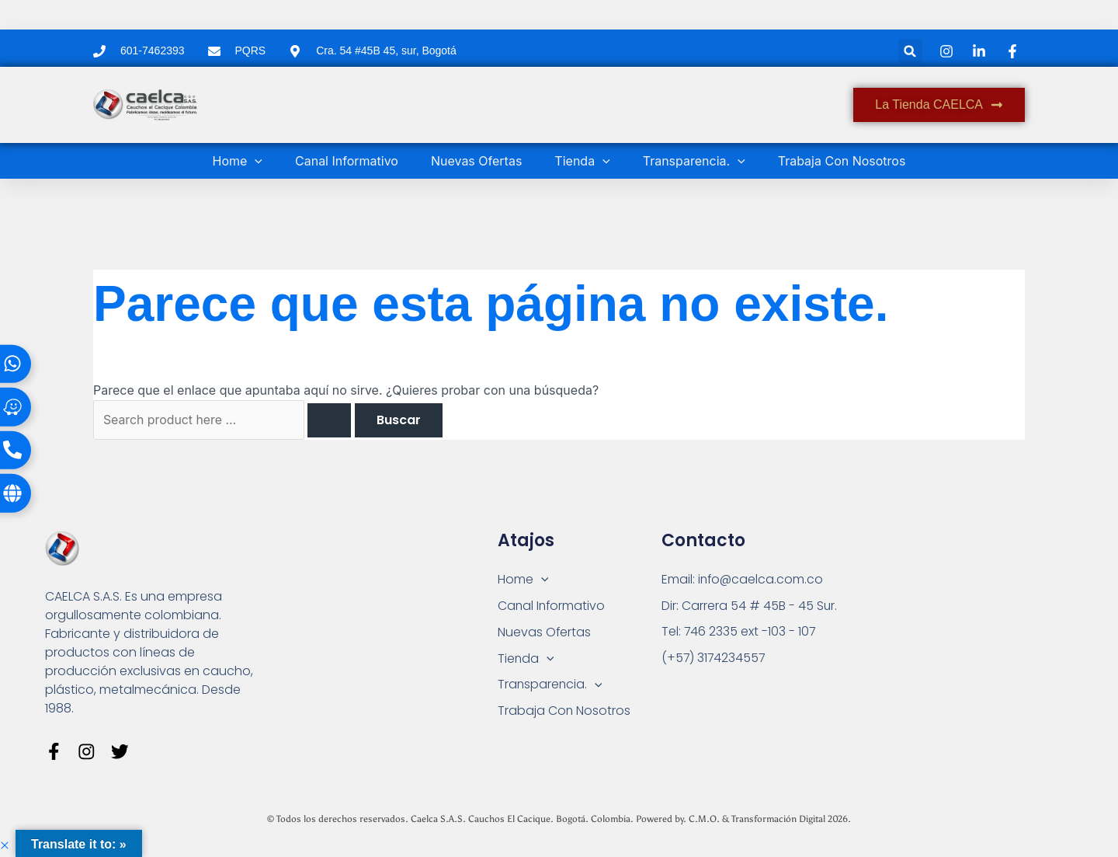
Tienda (581, 161)
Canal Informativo (346, 161)
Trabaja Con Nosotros (842, 161)
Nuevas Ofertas (476, 161)
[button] (910, 51)
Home (237, 161)
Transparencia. (694, 161)
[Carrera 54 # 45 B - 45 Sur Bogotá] (949, 626)
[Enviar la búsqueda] (331, 420)
